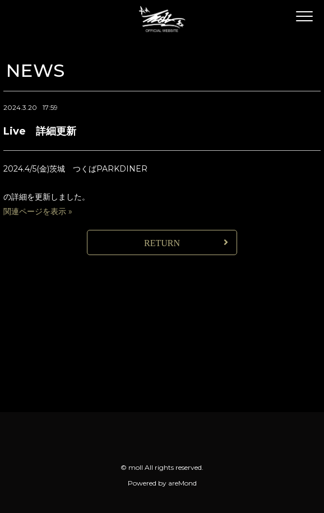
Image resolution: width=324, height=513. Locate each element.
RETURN (162, 243)
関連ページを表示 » (37, 211)
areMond (182, 483)
